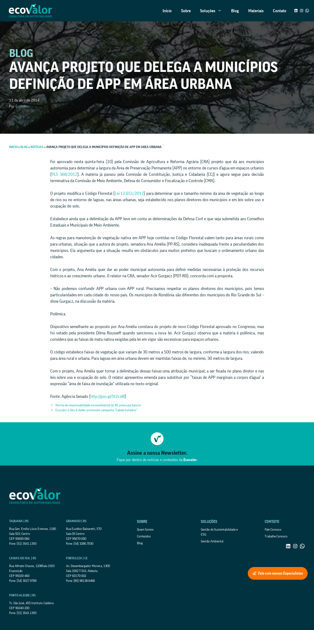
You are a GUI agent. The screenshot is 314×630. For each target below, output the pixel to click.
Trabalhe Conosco (276, 536)
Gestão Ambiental (212, 541)
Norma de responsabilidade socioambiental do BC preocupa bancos (98, 405)
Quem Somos (145, 529)
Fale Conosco (273, 529)
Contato (279, 11)
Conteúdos (144, 536)
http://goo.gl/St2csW (107, 396)
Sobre (186, 11)
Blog (235, 11)
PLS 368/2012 (64, 174)
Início (167, 11)
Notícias (37, 147)
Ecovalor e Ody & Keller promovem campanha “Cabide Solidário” (96, 410)
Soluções (213, 11)
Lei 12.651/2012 (129, 193)
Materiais (256, 11)
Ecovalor (22, 106)
